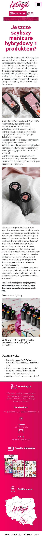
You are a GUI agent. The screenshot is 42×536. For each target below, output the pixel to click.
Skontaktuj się (21, 386)
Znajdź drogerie (21, 489)
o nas (7, 534)
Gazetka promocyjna (21, 448)
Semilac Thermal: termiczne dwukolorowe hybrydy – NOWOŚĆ (18, 342)
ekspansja (28, 534)
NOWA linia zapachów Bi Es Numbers (21, 360)
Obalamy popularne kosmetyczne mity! (21, 368)
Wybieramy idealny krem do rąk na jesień (22, 376)
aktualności (16, 534)
